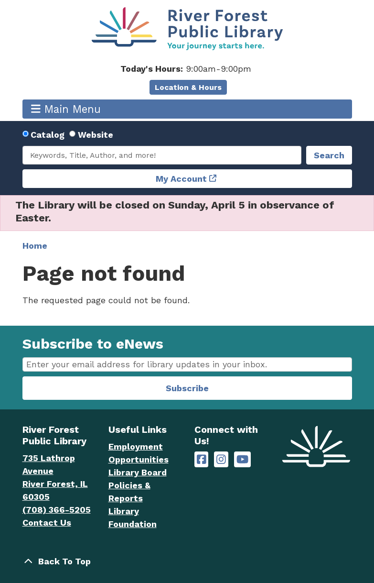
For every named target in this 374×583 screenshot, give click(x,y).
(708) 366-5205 (56, 510)
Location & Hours (188, 87)
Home (34, 246)
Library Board (137, 472)
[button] (186, 68)
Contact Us (46, 522)
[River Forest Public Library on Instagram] (221, 459)
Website (95, 135)
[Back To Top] (187, 561)
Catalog (47, 135)
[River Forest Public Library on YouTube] (242, 459)
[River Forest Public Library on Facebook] (201, 459)
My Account (181, 179)
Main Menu (66, 108)
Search (329, 155)
